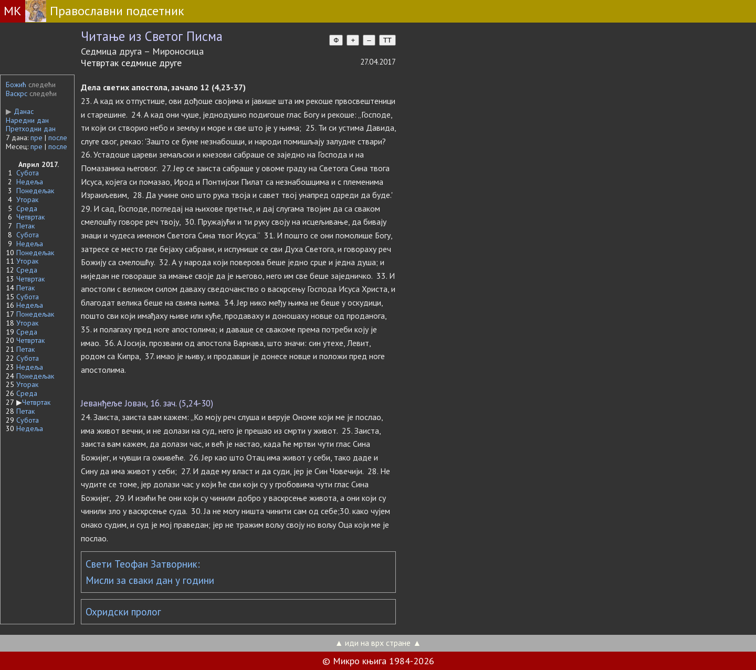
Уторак (27, 199)
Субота (27, 172)
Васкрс (16, 93)
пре (36, 137)
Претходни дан (31, 128)
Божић (16, 84)
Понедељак (35, 190)
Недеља (29, 181)
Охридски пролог (123, 611)
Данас (20, 111)
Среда (26, 208)
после (57, 137)
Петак (25, 226)
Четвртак (30, 217)
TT (387, 40)
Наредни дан (27, 120)
